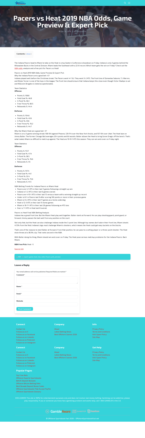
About (56, 329)
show (28, 54)
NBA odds (18, 68)
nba (39, 257)
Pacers (48, 257)
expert (26, 257)
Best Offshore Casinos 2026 (65, 334)
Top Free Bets (22, 375)
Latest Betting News (62, 332)
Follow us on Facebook (25, 334)
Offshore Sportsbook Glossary (28, 391)
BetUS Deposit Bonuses (26, 381)
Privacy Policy (98, 329)
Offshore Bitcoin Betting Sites (28, 383)
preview (58, 257)
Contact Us (20, 329)
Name (19, 286)
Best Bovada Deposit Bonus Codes (30, 386)
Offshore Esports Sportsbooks (28, 378)
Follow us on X (22, 332)
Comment (20, 275)
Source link (19, 249)
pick (52, 257)
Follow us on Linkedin (25, 337)
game (31, 257)
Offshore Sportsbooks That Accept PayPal (33, 389)
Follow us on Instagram (25, 342)
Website (19, 301)
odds (43, 257)
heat (35, 257)
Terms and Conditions (101, 332)
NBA (19, 257)
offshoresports (80, 31)
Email (19, 294)
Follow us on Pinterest (25, 340)
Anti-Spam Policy (99, 334)
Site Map (96, 337)
